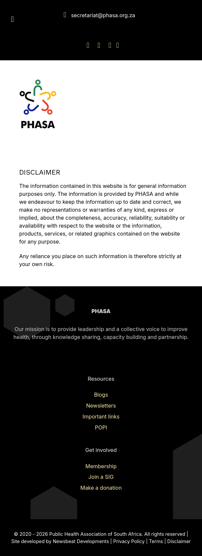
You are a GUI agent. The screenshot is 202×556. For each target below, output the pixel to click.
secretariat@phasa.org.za (103, 15)
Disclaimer (179, 541)
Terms (156, 541)
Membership (101, 466)
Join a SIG (101, 476)
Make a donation (101, 487)
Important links (101, 416)
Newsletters (101, 405)
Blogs (101, 394)
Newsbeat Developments (81, 541)
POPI (101, 427)
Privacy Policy (128, 541)
